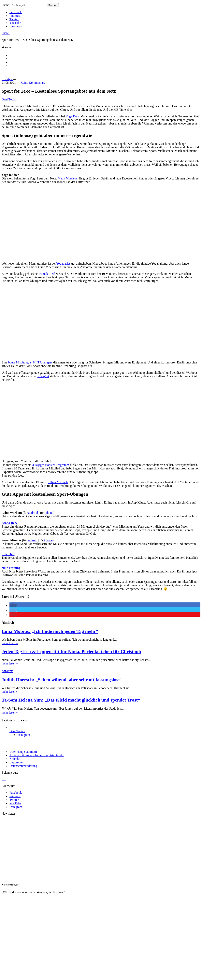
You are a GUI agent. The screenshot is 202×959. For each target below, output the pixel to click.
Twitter (14, 19)
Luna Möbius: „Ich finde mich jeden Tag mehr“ (50, 631)
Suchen (52, 5)
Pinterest (15, 15)
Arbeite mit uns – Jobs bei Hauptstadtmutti (36, 755)
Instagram (15, 26)
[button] (13, 605)
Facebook (15, 12)
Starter (7, 671)
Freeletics (8, 554)
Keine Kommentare (33, 82)
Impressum (16, 762)
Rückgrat (43, 376)
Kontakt (14, 758)
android (33, 512)
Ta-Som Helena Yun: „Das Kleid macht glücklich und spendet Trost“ (71, 700)
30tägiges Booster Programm (50, 464)
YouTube (15, 22)
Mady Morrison (68, 178)
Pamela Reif (47, 273)
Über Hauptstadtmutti (23, 751)
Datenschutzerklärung (23, 766)
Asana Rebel (10, 523)
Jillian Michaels (58, 482)
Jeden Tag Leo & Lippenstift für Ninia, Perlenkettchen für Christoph (71, 651)
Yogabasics (63, 263)
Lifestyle (7, 79)
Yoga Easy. (73, 116)
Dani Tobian (9, 99)
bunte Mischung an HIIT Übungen (30, 362)
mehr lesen (10, 643)
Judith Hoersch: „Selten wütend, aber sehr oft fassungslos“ (61, 679)
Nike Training (11, 568)
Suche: (6, 5)
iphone (49, 512)
